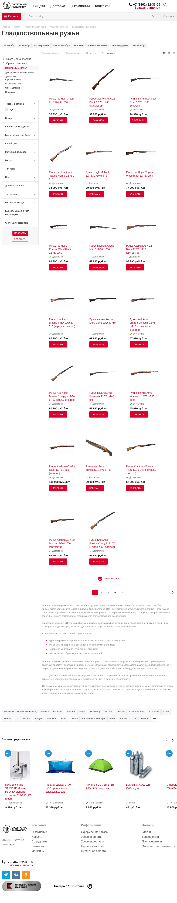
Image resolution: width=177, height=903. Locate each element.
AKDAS (108, 711)
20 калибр (24, 45)
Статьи (146, 832)
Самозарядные (12, 88)
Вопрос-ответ (150, 836)
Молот (26, 718)
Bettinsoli (57, 711)
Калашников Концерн (93, 718)
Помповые (10, 92)
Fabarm (71, 711)
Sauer (112, 718)
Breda (75, 718)
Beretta (7, 718)
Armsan (121, 711)
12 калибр (9, 45)
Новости (37, 836)
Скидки (39, 6)
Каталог (13, 16)
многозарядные (120, 45)
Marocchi (51, 718)
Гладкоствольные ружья (15, 68)
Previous (166, 740)
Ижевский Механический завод (20, 711)
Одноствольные (13, 83)
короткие (78, 45)
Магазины (38, 850)
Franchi (45, 711)
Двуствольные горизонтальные (13, 78)
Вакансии (38, 846)
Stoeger (39, 718)
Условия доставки (92, 841)
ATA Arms (154, 711)
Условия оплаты (91, 836)
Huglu (82, 711)
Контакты (102, 6)
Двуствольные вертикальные (19, 72)
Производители (152, 841)
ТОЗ (133, 718)
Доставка (57, 6)
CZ (17, 718)
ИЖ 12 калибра (61, 45)
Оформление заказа (94, 832)
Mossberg (95, 711)
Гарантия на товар (93, 846)
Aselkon (144, 718)
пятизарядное (41, 45)
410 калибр (139, 45)
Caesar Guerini (136, 711)
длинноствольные (97, 45)
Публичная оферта (93, 850)
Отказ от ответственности (158, 846)
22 (121, 592)
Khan (166, 711)
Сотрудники (39, 841)
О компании (80, 6)
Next (172, 740)
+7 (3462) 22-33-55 (146, 4)
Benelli (123, 718)
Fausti (64, 718)
